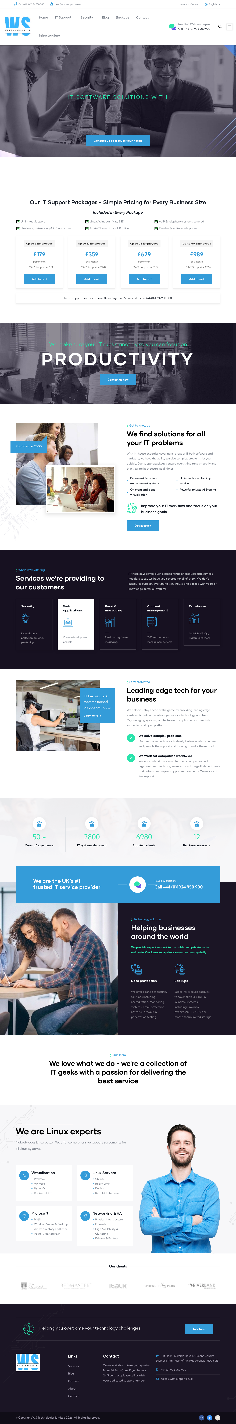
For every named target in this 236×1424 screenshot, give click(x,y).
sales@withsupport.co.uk (67, 4)
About (183, 4)
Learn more (91, 715)
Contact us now (118, 379)
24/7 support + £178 (93, 267)
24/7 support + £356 (198, 267)
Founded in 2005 (29, 446)
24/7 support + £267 (145, 267)
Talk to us (199, 1329)
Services (73, 1366)
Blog (71, 1373)
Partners (73, 1381)
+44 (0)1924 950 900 (194, 28)
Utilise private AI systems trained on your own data (97, 702)
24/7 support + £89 (41, 267)
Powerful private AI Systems (198, 489)
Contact (195, 4)
